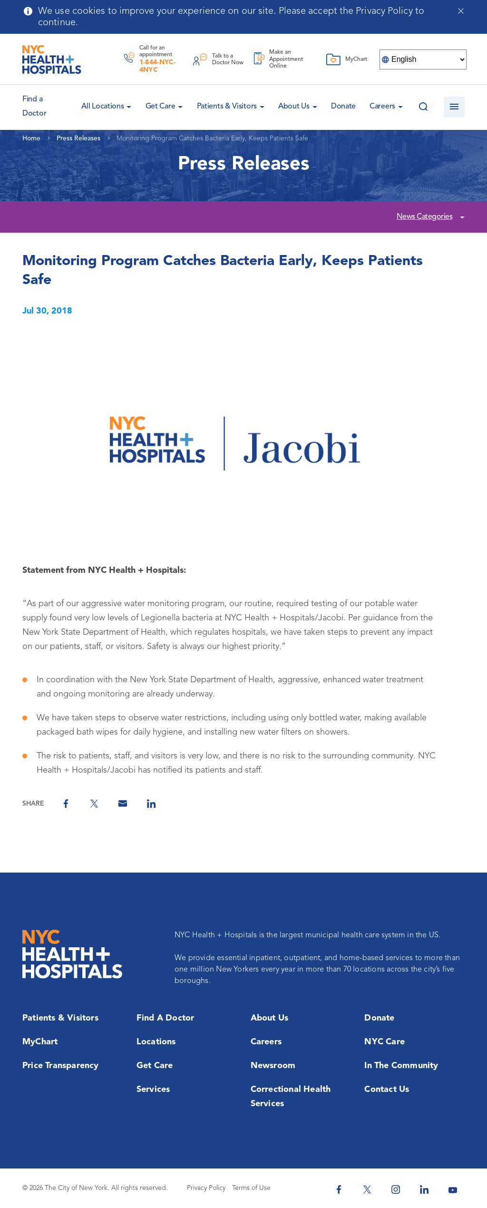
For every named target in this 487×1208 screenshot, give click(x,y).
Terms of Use (251, 1188)
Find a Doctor (165, 1018)
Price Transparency (60, 1065)
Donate (343, 106)
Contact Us (386, 1089)
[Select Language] (423, 59)
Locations (156, 1042)
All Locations (102, 106)
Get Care (160, 106)
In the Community (401, 1065)
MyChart (40, 1042)
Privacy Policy (206, 1188)
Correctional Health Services (291, 1096)
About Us (294, 106)
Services (153, 1089)
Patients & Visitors (227, 106)
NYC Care (384, 1042)
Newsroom (273, 1065)
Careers (382, 106)
